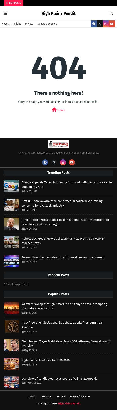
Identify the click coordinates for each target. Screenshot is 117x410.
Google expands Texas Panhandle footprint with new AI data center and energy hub (67, 184)
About (5, 23)
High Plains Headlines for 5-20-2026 (46, 360)
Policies (17, 23)
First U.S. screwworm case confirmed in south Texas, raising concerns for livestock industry (62, 203)
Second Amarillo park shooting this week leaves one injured (63, 257)
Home (58, 110)
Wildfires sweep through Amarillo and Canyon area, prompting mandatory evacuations (64, 306)
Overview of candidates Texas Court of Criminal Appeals (59, 378)
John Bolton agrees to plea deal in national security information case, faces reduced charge (65, 222)
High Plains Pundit (59, 13)
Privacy (29, 23)
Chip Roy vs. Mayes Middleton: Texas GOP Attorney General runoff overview (66, 344)
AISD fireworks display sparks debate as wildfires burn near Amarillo (62, 325)
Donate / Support (47, 23)
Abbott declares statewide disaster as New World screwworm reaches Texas (63, 241)
